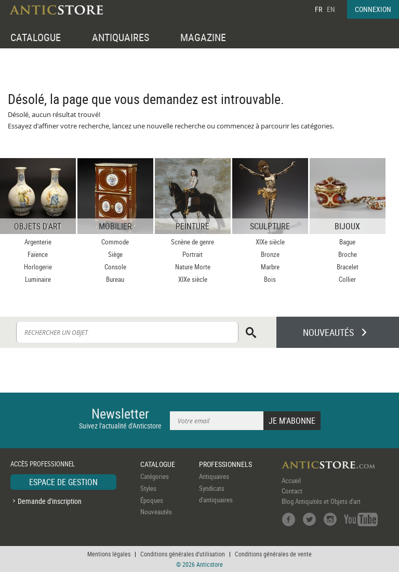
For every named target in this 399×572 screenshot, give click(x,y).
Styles (148, 488)
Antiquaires (214, 476)
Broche (347, 254)
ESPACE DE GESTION (63, 482)
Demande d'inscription (50, 501)
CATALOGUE (35, 37)
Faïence (38, 254)
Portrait (192, 254)
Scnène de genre (192, 241)
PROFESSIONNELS (225, 464)
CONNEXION (373, 9)
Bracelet (347, 266)
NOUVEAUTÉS (328, 332)
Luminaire (38, 279)
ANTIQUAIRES (120, 37)
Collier (347, 279)
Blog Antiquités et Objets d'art (321, 501)
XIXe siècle (192, 279)
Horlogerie (38, 266)
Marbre (270, 266)
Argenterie (37, 241)
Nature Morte (192, 266)
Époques (151, 500)
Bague (347, 241)
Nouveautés (156, 511)
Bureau (115, 279)
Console (115, 266)
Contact (292, 491)
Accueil (291, 480)
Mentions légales (108, 554)
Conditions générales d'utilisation (182, 554)
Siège (115, 254)
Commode (115, 241)
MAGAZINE (203, 37)
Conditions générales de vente (273, 554)
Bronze (270, 254)
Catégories (154, 476)
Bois (270, 279)
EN (331, 9)
